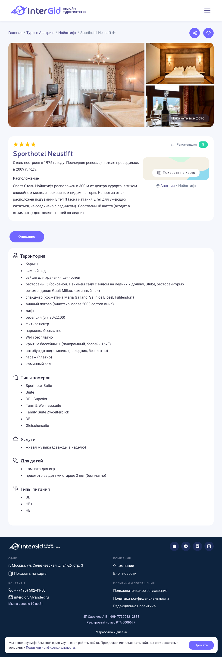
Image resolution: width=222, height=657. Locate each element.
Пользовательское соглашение (140, 590)
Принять (201, 645)
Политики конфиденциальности (50, 647)
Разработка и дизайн (111, 632)
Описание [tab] (26, 236)
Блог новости (124, 573)
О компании (123, 565)
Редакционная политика (134, 606)
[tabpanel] (111, 387)
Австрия (167, 185)
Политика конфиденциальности (141, 598)
